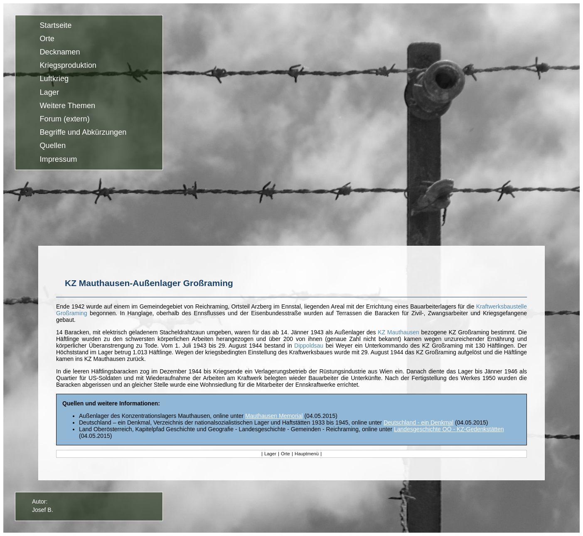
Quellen (52, 146)
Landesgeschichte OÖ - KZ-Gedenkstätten (449, 429)
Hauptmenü (306, 453)
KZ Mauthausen (398, 332)
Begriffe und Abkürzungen (82, 132)
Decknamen (59, 52)
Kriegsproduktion (67, 66)
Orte (46, 39)
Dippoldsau (308, 345)
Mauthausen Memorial (274, 415)
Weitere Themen (67, 105)
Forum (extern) (64, 119)
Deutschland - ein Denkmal (418, 422)
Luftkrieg (54, 79)
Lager (49, 92)
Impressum (58, 159)
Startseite (55, 25)
